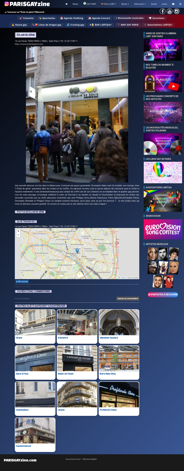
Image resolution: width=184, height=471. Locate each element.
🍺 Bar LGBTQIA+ (101, 24)
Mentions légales (90, 459)
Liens (164, 3)
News (75, 3)
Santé (154, 3)
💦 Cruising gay (75, 24)
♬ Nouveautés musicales (129, 18)
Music (124, 3)
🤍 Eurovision (156, 18)
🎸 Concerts (26, 18)
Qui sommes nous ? (74, 459)
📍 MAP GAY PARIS (128, 24)
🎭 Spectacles (47, 18)
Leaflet (121, 278)
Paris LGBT (108, 3)
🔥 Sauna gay (19, 24)
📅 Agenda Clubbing (71, 18)
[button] (77, 250)
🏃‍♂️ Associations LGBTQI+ (158, 24)
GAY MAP (89, 3)
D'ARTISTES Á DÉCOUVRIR (162, 294)
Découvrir (139, 3)
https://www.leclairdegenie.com (29, 44)
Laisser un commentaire (128, 299)
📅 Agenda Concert (99, 18)
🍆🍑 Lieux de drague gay (46, 24)
